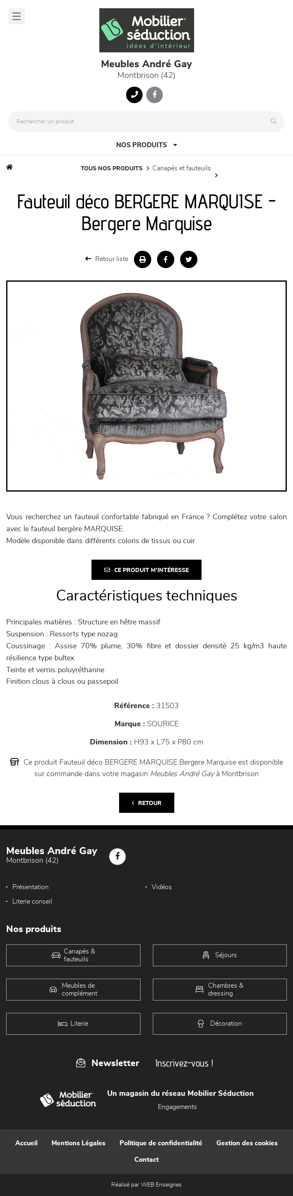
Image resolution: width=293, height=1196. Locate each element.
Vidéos (162, 887)
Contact (146, 1159)
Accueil (26, 1143)
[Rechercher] (276, 121)
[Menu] (16, 16)
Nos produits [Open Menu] (146, 144)
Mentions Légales (78, 1143)
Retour (147, 803)
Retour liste (106, 258)
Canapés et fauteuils (181, 168)
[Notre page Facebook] (154, 95)
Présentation (30, 887)
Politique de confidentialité (161, 1143)
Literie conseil (32, 901)
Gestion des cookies (247, 1143)
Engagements (177, 1107)
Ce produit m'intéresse (146, 570)
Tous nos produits (112, 169)
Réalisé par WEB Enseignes (146, 1185)
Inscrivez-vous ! (184, 1063)
